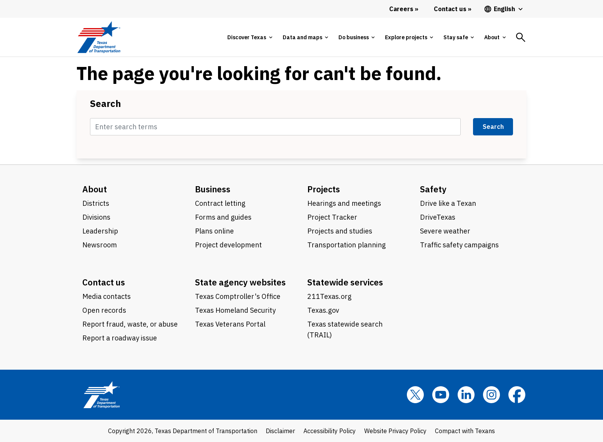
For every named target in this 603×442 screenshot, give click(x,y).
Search (105, 103)
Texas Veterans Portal (230, 324)
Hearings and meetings (344, 203)
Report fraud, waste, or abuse (130, 324)
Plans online (214, 231)
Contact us (103, 282)
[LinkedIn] (466, 394)
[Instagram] (491, 394)
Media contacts (106, 296)
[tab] (249, 37)
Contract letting (220, 203)
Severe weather (445, 231)
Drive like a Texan (448, 203)
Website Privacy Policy (395, 431)
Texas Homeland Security (235, 310)
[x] (415, 394)
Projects (323, 189)
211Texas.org (329, 296)
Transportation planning (346, 244)
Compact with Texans (465, 431)
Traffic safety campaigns (459, 244)
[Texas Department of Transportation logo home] (99, 37)
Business (212, 189)
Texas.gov (323, 310)
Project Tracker (332, 217)
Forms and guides (223, 217)
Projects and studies (339, 231)
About (94, 189)
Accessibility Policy (329, 431)
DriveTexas (437, 217)
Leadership (100, 231)
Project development (228, 244)
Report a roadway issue (119, 338)
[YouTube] (440, 394)
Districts (95, 203)
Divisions (96, 217)
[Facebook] (516, 394)
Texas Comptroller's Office (237, 296)
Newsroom (99, 244)
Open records (104, 310)
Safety (433, 189)
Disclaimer (280, 431)
